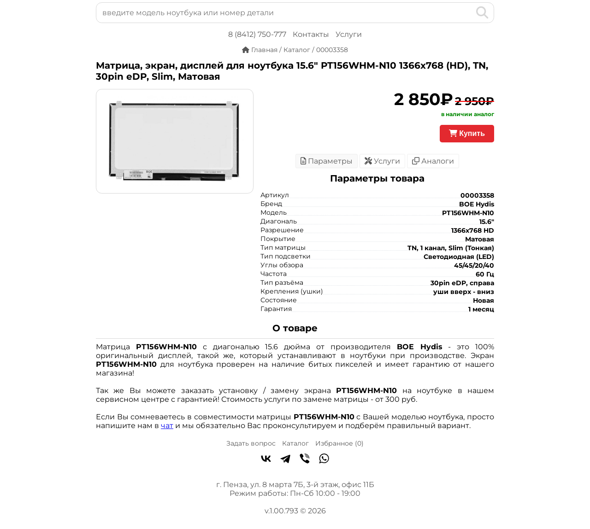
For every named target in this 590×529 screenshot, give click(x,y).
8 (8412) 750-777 (257, 34)
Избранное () (339, 443)
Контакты (311, 34)
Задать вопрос (251, 443)
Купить (467, 133)
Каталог (295, 443)
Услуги (349, 34)
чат (167, 425)
